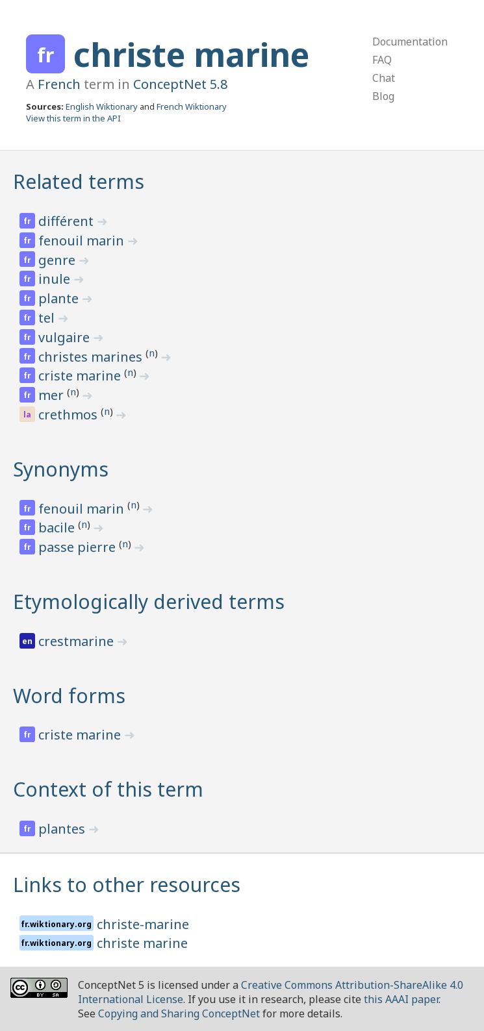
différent (67, 221)
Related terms (78, 181)
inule (55, 279)
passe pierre (78, 547)
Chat (383, 78)
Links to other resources (126, 884)
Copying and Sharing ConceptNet (179, 1013)
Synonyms (60, 469)
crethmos (69, 414)
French (59, 84)
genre (58, 260)
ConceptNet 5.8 (180, 84)
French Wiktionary (192, 106)
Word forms (69, 695)
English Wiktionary (102, 106)
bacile (58, 527)
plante (60, 298)
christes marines (92, 357)
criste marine (81, 375)
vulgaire (65, 337)
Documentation (410, 41)
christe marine (191, 54)
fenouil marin (82, 240)
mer (52, 395)
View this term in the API (73, 118)
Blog (383, 96)
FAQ (382, 60)
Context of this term (108, 789)
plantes (63, 829)
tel (48, 318)
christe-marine (143, 924)
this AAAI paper (401, 999)
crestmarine (77, 641)
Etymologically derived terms (149, 601)
